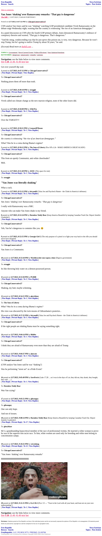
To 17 (26, 422)
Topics (88, 4)
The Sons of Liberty (37, 147)
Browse (4, 4)
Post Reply (6, 73)
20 (2, 503)
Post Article (96, 4)
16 (2, 377)
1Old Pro (33, 109)
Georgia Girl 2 (35, 237)
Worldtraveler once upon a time (43, 258)
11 (2, 277)
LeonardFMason (36, 128)
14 (2, 335)
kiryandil (33, 191)
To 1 (25, 92)
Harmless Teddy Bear (38, 215)
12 (2, 296)
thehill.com (26, 47)
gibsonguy (35, 399)
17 (2, 399)
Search (10, 4)
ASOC (32, 171)
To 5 (25, 318)
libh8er (33, 335)
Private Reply (17, 73)
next (23, 62)
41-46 (18, 62)
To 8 (25, 401)
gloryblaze (35, 296)
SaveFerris (35, 377)
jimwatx (34, 354)
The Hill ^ (5, 17)
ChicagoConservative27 (39, 71)
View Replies (28, 73)
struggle (33, 90)
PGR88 (33, 277)
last (27, 62)
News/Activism (95, 2)
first (3, 62)
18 (2, 418)
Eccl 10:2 (34, 503)
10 (2, 258)
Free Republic (6, 2)
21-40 (12, 62)
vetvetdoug (35, 444)
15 (2, 354)
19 (2, 444)
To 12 (26, 446)
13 (2, 315)
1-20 (7, 62)
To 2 (25, 194)
